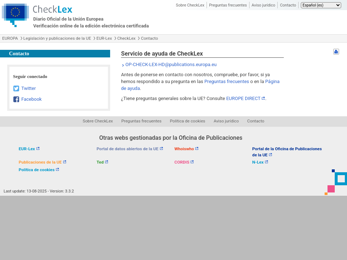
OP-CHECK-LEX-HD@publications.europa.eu (171, 64)
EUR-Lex (104, 38)
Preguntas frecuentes (228, 5)
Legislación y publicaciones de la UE (57, 38)
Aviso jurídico (264, 5)
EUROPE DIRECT (243, 98)
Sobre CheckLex (190, 5)
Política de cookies (187, 121)
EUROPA (10, 38)
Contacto (288, 5)
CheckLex (126, 38)
